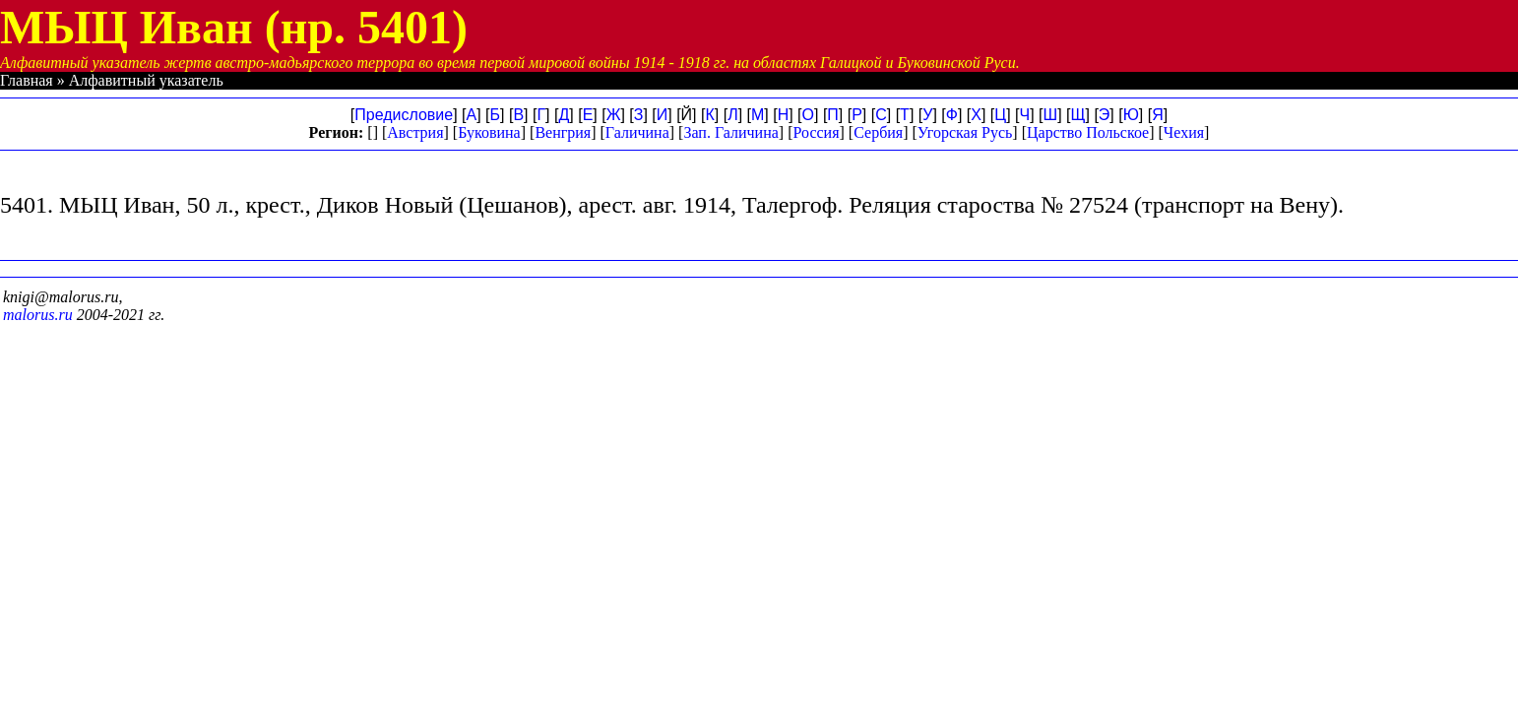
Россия (815, 132)
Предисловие (403, 114)
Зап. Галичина (730, 132)
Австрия (415, 132)
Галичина (637, 132)
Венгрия (563, 132)
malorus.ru (38, 314)
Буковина (489, 132)
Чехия (1184, 132)
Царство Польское (1088, 132)
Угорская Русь (964, 132)
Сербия (878, 132)
